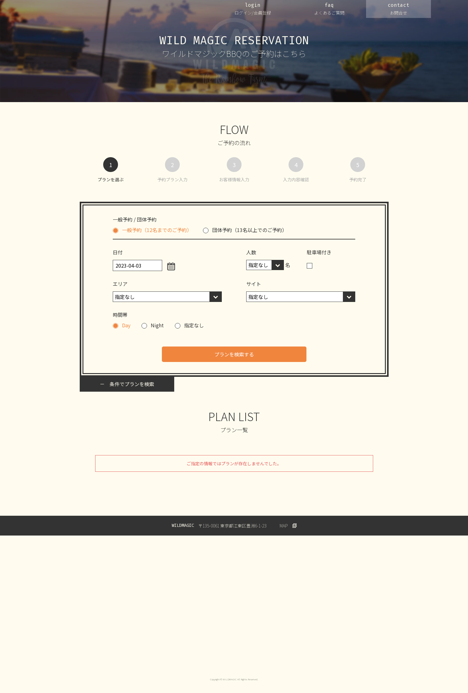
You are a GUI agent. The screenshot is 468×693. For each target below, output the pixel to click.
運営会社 (112, 660)
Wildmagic (347, 660)
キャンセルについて (254, 660)
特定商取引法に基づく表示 (305, 660)
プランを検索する (234, 354)
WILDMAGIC (75, 12)
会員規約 (218, 660)
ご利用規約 (189, 660)
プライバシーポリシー (149, 660)
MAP (284, 526)
